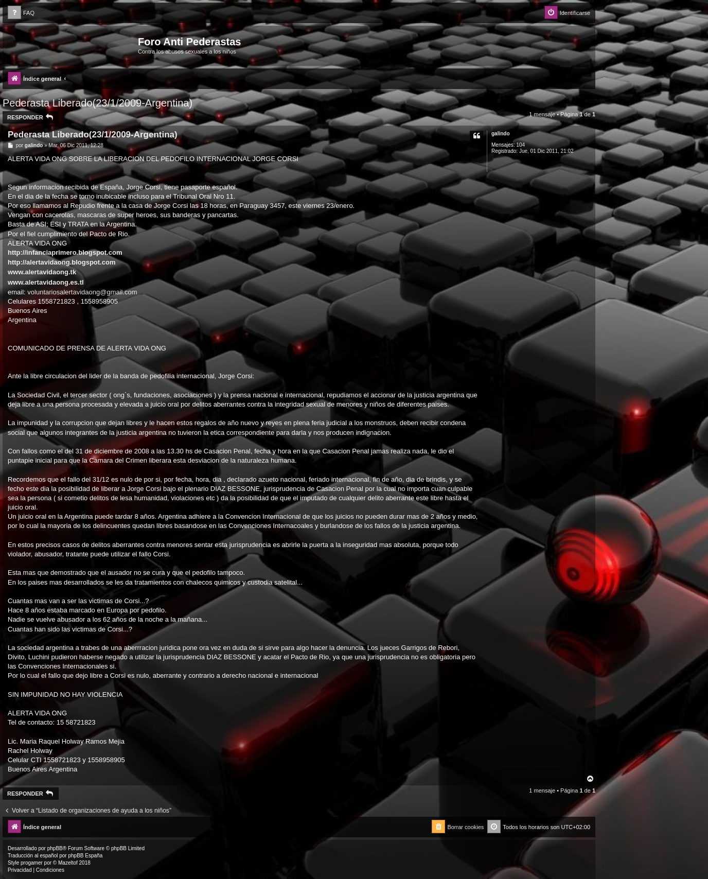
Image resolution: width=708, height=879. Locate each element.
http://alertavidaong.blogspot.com (61, 262)
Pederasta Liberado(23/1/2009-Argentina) (97, 103)
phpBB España (85, 855)
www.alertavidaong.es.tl (46, 282)
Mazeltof (68, 863)
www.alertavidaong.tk (42, 272)
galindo (500, 133)
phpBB (55, 848)
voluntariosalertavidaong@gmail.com (82, 292)
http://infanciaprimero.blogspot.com (65, 252)
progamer (32, 863)
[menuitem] (21, 13)
